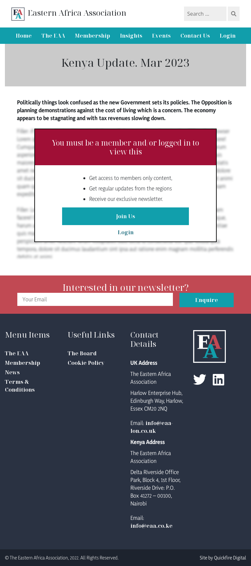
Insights (131, 35)
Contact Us (195, 35)
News (12, 372)
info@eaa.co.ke (151, 525)
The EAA (53, 35)
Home (24, 35)
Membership (92, 35)
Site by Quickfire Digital (223, 558)
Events (161, 35)
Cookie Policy (86, 362)
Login (228, 35)
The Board (82, 353)
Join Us (125, 216)
